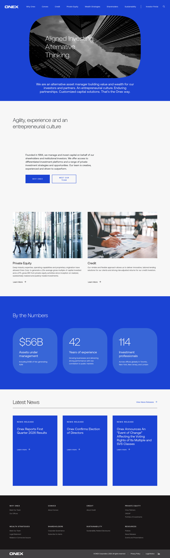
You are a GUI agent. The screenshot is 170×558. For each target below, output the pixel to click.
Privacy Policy (135, 554)
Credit (90, 506)
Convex (52, 506)
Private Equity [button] (72, 7)
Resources (130, 526)
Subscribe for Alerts (55, 534)
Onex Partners (130, 510)
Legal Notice (150, 554)
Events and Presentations (134, 538)
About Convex (53, 510)
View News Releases (145, 402)
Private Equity (133, 506)
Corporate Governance (56, 531)
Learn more (22, 450)
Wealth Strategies (20, 526)
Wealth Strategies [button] (92, 7)
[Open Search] (164, 7)
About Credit (91, 510)
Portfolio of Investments (133, 517)
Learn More (18, 282)
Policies (127, 531)
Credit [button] (57, 7)
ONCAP (127, 513)
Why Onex (37, 179)
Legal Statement (15, 534)
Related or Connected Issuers (20, 538)
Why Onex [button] (30, 7)
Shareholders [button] (112, 7)
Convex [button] (45, 7)
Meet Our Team (64, 179)
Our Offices (14, 513)
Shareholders (55, 526)
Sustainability (94, 526)
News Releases (130, 534)
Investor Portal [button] (152, 7)
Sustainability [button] (130, 7)
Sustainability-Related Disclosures (98, 531)
